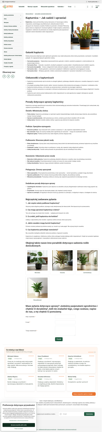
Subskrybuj (89, 414)
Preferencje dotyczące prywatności (47, 429)
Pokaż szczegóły (18, 428)
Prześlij (59, 339)
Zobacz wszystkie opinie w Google (83, 394)
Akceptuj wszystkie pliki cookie (19, 425)
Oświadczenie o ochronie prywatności (66, 429)
